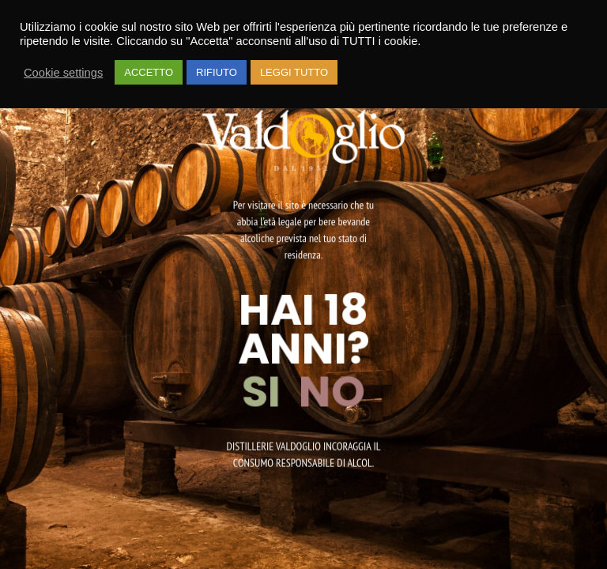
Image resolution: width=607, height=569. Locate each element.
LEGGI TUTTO (294, 72)
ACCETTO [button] (148, 72)
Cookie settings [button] (63, 72)
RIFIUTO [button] (216, 72)
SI (265, 391)
